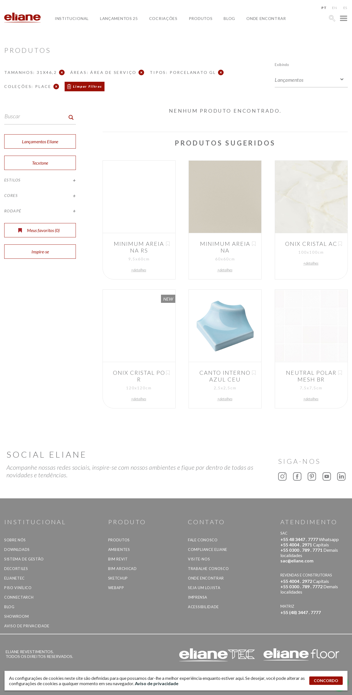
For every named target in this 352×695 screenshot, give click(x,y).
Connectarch (18, 597)
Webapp (116, 587)
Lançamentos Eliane (40, 141)
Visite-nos (199, 559)
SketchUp (118, 578)
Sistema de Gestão (24, 559)
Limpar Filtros (87, 86)
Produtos (201, 18)
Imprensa (197, 597)
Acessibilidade (203, 607)
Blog (229, 18)
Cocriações (163, 18)
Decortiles (16, 568)
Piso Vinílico (17, 587)
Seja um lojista (204, 587)
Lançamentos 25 (119, 18)
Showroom (16, 616)
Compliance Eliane (207, 549)
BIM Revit (118, 559)
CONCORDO (326, 680)
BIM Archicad (122, 568)
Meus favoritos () (39, 230)
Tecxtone (40, 162)
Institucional (72, 18)
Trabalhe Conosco (208, 568)
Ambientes (119, 549)
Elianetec (14, 578)
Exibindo (282, 64)
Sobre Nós (15, 540)
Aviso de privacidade (26, 626)
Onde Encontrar (266, 18)
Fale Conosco (203, 540)
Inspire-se (40, 251)
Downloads (17, 549)
